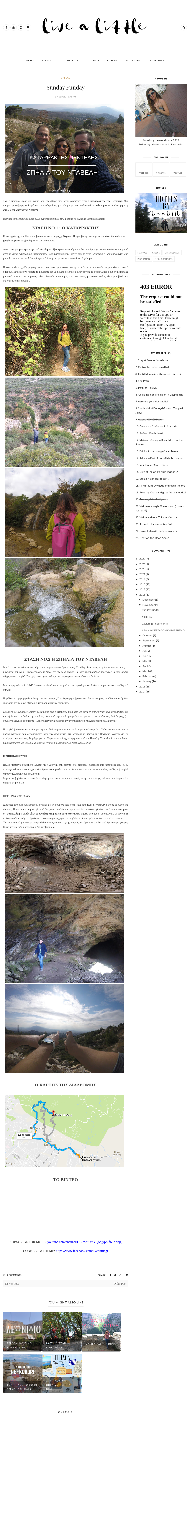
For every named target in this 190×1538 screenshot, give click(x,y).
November (148, 604)
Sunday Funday (150, 609)
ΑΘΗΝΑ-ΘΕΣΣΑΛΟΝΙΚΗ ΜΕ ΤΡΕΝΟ (163, 630)
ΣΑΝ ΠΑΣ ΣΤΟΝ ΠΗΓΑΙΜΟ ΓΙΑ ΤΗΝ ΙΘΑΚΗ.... (58, 1385)
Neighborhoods (164, 259)
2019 (142, 579)
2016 (142, 594)
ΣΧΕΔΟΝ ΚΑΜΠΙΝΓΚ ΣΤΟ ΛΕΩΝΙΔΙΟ (20, 1345)
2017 (142, 589)
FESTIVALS (157, 60)
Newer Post (12, 1283)
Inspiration (143, 259)
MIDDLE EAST (133, 60)
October (147, 635)
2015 (142, 686)
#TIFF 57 (147, 616)
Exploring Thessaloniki (155, 623)
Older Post (120, 1283)
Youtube (177, 169)
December (148, 599)
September (148, 640)
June (145, 655)
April (145, 666)
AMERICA (72, 60)
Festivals (142, 252)
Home (30, 60)
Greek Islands (172, 252)
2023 (142, 568)
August (146, 645)
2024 (142, 563)
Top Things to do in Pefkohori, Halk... (22, 1387)
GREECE (65, 77)
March (146, 671)
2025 (142, 558)
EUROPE (112, 60)
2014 (142, 691)
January (146, 681)
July (144, 650)
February (147, 676)
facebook (143, 169)
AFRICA (47, 60)
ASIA (96, 60)
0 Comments (14, 1275)
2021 (142, 574)
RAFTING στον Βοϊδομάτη (56, 1345)
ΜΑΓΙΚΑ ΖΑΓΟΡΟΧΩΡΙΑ (101, 1344)
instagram (160, 169)
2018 (142, 584)
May (144, 660)
